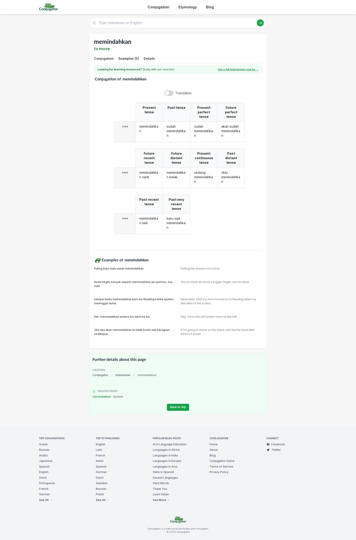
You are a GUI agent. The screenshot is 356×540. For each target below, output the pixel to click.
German (44, 494)
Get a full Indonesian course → (238, 69)
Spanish (44, 466)
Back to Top (178, 407)
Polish (100, 494)
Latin (99, 449)
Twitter (274, 449)
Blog (210, 7)
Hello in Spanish (163, 472)
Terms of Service (221, 466)
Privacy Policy (219, 472)
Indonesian (123, 375)
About (214, 449)
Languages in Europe (167, 461)
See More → (161, 500)
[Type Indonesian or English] (178, 22)
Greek (43, 444)
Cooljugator (100, 375)
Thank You (160, 488)
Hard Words (161, 483)
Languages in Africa (166, 449)
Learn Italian (161, 494)
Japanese (45, 461)
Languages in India (165, 455)
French (43, 488)
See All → (45, 500)
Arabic (43, 455)
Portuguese (47, 483)
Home (214, 444)
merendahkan (107, 396)
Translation (183, 93)
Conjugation (158, 7)
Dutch (43, 477)
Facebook (276, 444)
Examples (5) (129, 58)
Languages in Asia (165, 466)
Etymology (187, 7)
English (44, 472)
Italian (100, 461)
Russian (44, 449)
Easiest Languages (165, 477)
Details (149, 58)
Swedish (101, 483)
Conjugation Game (222, 461)
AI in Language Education (169, 444)
